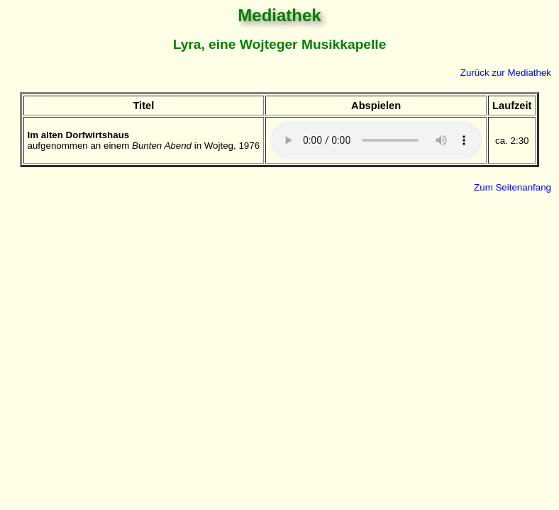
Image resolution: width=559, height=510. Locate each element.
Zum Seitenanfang (512, 187)
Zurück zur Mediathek (505, 72)
